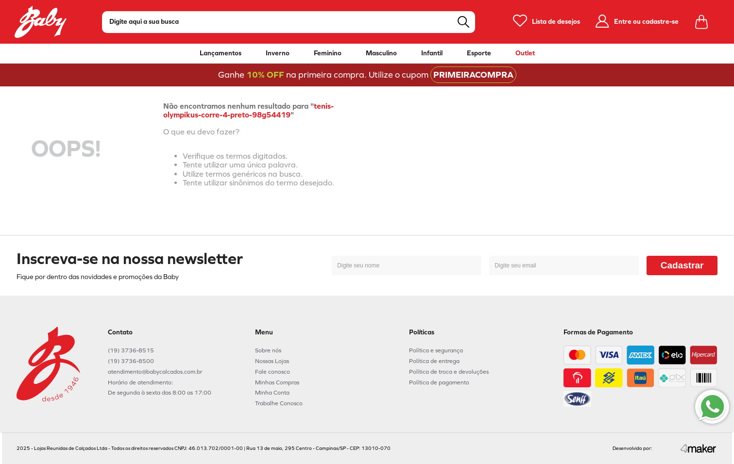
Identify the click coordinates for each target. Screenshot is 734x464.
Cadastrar (682, 265)
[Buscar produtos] (463, 22)
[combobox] (288, 22)
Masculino (381, 53)
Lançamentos (220, 53)
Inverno (278, 53)
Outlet (525, 53)
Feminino (327, 53)
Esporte (479, 53)
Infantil (432, 53)
